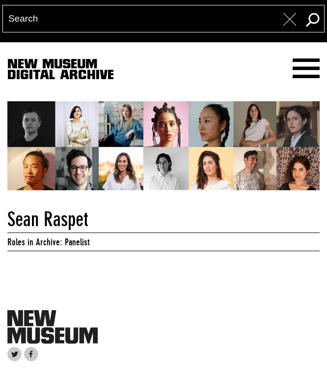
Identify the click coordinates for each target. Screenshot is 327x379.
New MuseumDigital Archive (60, 71)
